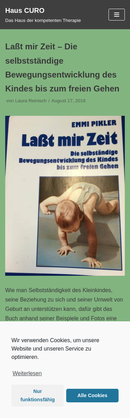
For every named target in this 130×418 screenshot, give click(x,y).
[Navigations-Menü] (117, 15)
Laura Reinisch (31, 100)
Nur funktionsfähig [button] (37, 395)
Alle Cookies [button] (92, 395)
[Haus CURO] (43, 14)
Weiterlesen (27, 373)
